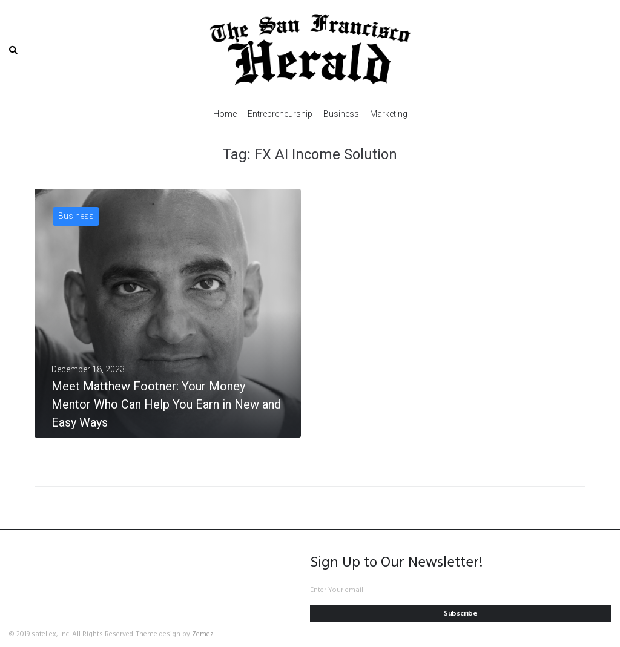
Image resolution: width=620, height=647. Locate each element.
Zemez (203, 634)
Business (76, 216)
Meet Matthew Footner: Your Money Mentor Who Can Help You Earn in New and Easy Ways (166, 404)
